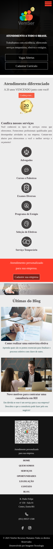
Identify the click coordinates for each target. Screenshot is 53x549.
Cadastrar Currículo (26, 66)
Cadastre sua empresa (26, 277)
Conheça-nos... (26, 95)
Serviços (26, 471)
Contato (26, 486)
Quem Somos (26, 466)
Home (26, 460)
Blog (26, 492)
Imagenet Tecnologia (34, 545)
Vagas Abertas (26, 57)
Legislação (26, 481)
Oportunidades (26, 476)
